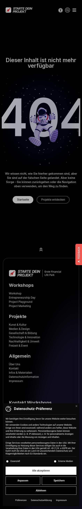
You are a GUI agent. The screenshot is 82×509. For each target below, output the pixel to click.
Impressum (61, 502)
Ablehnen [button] (41, 492)
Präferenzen (21, 502)
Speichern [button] (59, 482)
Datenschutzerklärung (41, 502)
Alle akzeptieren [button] (41, 472)
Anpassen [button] (22, 482)
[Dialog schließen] (76, 408)
